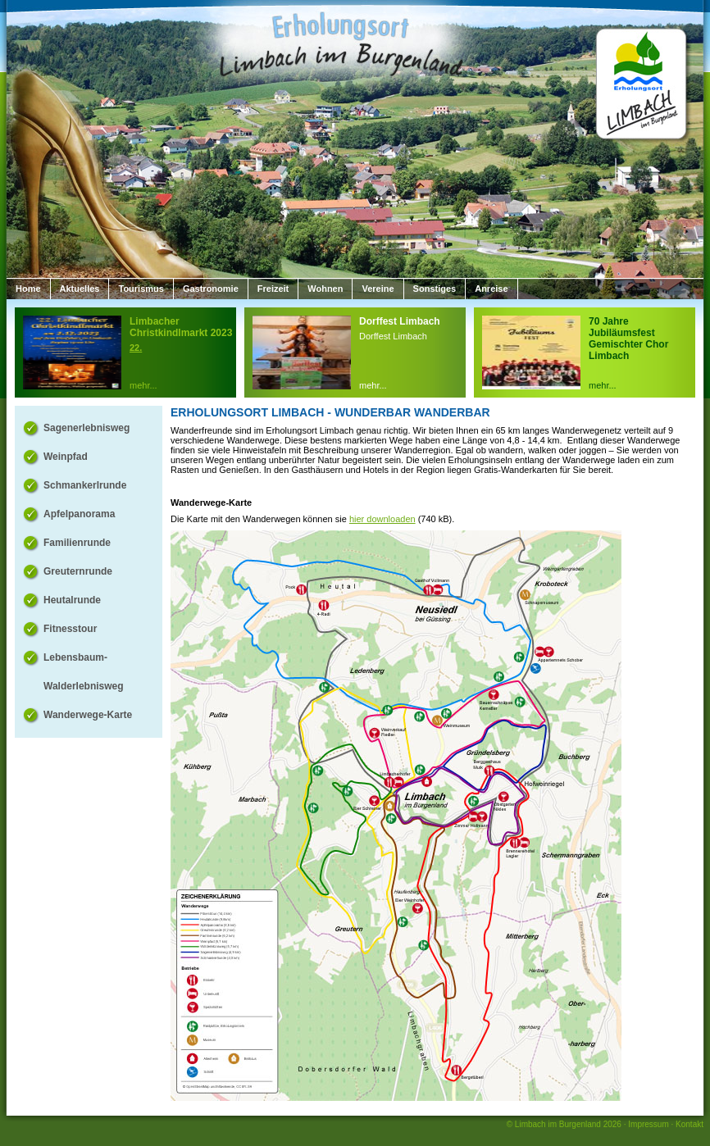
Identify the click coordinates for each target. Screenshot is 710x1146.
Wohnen (325, 288)
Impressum (648, 1124)
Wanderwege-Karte (87, 715)
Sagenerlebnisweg (86, 428)
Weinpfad (65, 456)
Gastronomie (211, 288)
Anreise (491, 288)
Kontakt (689, 1124)
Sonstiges (435, 288)
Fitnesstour (70, 628)
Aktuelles (80, 288)
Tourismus (140, 288)
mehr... (143, 385)
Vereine (378, 288)
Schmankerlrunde (84, 485)
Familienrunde (77, 542)
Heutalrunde (72, 600)
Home (28, 288)
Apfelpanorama (79, 514)
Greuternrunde (77, 571)
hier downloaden (382, 519)
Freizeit (273, 288)
